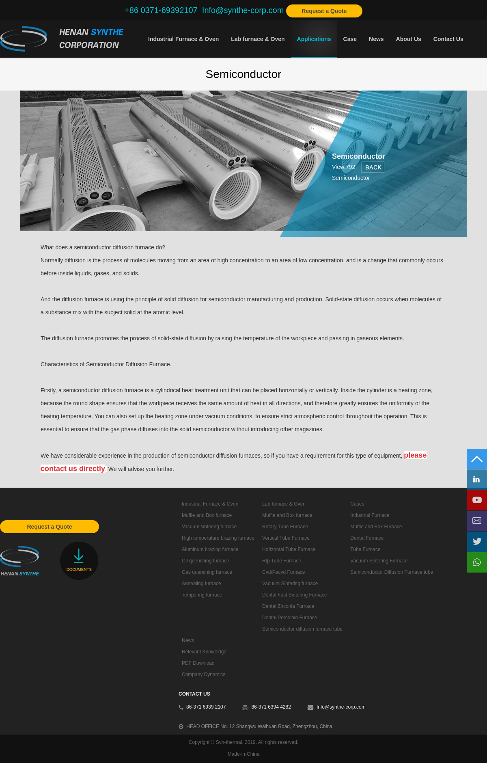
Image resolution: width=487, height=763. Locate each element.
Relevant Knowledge (204, 652)
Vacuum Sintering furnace (290, 583)
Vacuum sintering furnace (209, 527)
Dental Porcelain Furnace (289, 617)
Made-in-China (244, 754)
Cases (357, 504)
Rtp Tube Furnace (281, 561)
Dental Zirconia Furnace (288, 606)
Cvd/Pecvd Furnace (283, 572)
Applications (314, 39)
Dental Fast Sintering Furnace (294, 595)
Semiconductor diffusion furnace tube (302, 629)
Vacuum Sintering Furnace (378, 561)
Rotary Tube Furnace (285, 527)
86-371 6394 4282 (271, 707)
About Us (408, 39)
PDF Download (198, 663)
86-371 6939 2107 (206, 707)
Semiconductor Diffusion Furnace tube (391, 572)
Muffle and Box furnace (207, 515)
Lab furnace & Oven (257, 39)
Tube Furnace (365, 549)
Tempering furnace (202, 595)
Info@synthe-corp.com (341, 707)
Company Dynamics (203, 674)
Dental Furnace (367, 538)
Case (350, 39)
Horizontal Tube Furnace (288, 549)
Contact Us (448, 39)
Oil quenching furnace (205, 561)
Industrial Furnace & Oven (183, 39)
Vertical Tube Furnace (286, 538)
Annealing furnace (201, 583)
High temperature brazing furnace (218, 538)
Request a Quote (324, 11)
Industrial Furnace (369, 515)
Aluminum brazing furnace (210, 549)
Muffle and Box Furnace (376, 527)
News (376, 39)
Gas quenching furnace (207, 572)
